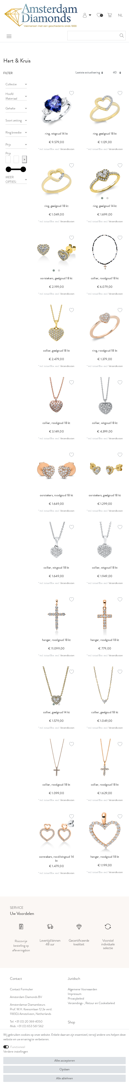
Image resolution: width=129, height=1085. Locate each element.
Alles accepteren (64, 1060)
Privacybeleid (76, 998)
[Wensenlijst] (99, 15)
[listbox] (105, 181)
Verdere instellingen (15, 1051)
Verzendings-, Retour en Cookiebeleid (91, 1003)
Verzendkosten (67, 149)
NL (120, 15)
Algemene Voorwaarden (82, 989)
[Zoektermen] (92, 35)
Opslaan (64, 1069)
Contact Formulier (21, 989)
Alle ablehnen (64, 1078)
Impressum (74, 994)
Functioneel (17, 1047)
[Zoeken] (121, 35)
